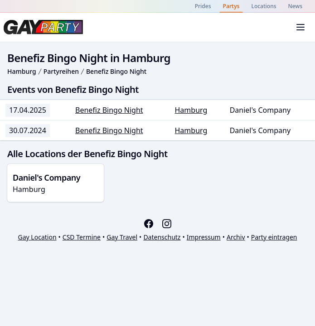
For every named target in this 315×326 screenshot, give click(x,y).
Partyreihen (61, 71)
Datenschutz (161, 237)
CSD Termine (82, 237)
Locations (263, 6)
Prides (203, 6)
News (295, 6)
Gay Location (37, 237)
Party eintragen (274, 237)
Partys (231, 6)
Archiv (236, 237)
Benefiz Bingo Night (116, 71)
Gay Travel (122, 237)
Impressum (204, 237)
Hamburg (21, 71)
